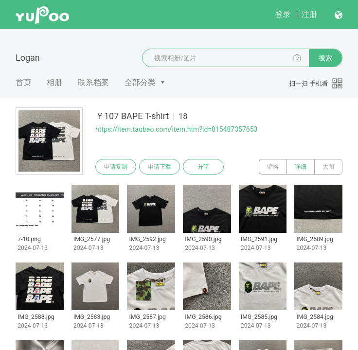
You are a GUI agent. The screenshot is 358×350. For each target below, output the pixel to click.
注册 (309, 14)
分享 (203, 166)
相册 (54, 82)
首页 (23, 82)
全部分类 (140, 82)
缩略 (273, 166)
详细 (300, 166)
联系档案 (93, 82)
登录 (282, 14)
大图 (328, 166)
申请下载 (159, 166)
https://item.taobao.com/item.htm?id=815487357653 (176, 129)
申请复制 (115, 166)
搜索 (325, 58)
